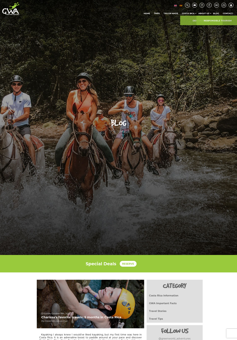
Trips (157, 13)
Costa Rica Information (163, 295)
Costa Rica (188, 13)
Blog (216, 13)
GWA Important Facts (163, 303)
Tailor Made (171, 13)
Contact (228, 13)
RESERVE (128, 263)
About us (203, 13)
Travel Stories (158, 311)
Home (147, 13)
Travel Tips (156, 318)
